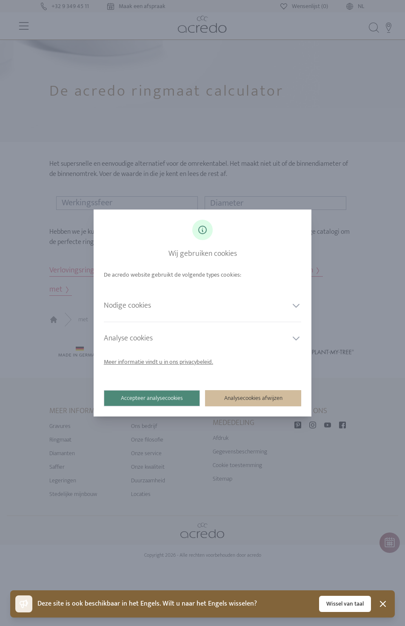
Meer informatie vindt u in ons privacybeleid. (158, 362)
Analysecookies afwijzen (253, 398)
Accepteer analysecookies (152, 398)
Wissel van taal (345, 604)
